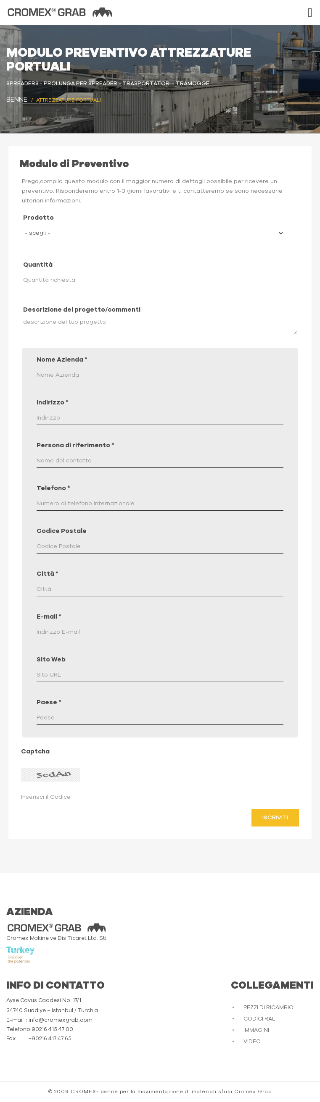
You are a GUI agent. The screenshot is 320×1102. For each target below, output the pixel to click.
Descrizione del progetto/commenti (81, 310)
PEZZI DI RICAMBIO (268, 1007)
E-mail (49, 617)
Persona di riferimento (75, 445)
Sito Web (51, 659)
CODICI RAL (259, 1019)
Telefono (53, 488)
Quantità (38, 265)
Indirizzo (53, 402)
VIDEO (252, 1041)
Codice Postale (62, 531)
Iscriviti (275, 818)
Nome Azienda (62, 360)
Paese (49, 702)
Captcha (35, 751)
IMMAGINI (256, 1030)
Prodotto (38, 218)
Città (47, 574)
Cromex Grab (253, 1091)
